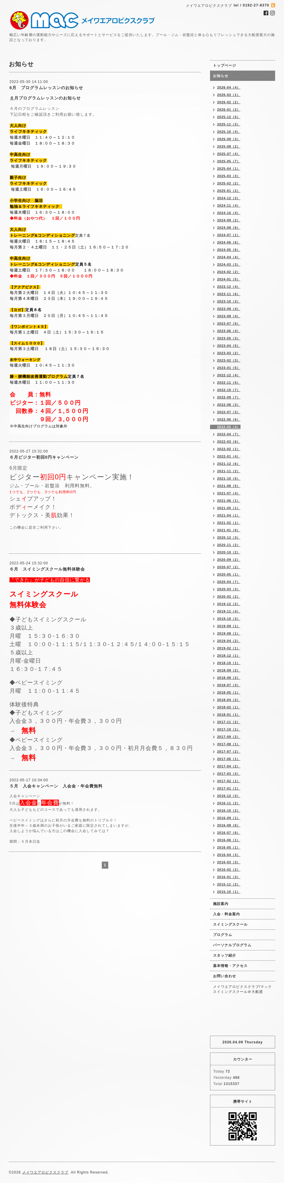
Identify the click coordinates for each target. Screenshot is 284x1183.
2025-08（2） (229, 146)
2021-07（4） (229, 493)
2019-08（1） (229, 633)
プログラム (222, 935)
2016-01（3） (229, 877)
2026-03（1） (229, 95)
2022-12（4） (229, 375)
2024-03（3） (229, 264)
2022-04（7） (229, 434)
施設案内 (220, 904)
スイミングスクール (230, 924)
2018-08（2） (229, 677)
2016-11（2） (229, 803)
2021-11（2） (229, 471)
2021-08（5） (229, 486)
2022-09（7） (229, 397)
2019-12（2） (229, 604)
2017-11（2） (229, 722)
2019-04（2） (229, 641)
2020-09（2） (229, 559)
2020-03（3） (229, 589)
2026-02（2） (229, 102)
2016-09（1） (229, 818)
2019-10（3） (229, 618)
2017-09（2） (229, 736)
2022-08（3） (229, 404)
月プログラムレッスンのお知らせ (47, 98)
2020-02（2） (229, 596)
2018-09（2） (229, 670)
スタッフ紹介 (224, 955)
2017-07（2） (229, 751)
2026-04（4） (229, 87)
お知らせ (220, 76)
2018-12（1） (229, 655)
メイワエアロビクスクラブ (45, 1172)
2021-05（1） (229, 508)
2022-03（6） (229, 441)
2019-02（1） (229, 648)
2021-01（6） (229, 530)
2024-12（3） (229, 198)
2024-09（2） (229, 220)
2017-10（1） (229, 729)
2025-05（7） (229, 161)
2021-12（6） (229, 463)
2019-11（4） (229, 611)
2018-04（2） (229, 700)
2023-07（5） (229, 323)
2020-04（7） (229, 582)
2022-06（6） (229, 419)
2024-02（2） (229, 272)
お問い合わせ (224, 976)
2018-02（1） (229, 707)
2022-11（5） (229, 382)
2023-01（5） (229, 368)
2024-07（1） (229, 235)
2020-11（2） (229, 545)
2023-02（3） (229, 360)
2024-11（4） (229, 205)
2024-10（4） (229, 213)
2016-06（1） (229, 840)
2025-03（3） (229, 176)
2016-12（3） (229, 796)
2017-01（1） (229, 788)
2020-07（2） (229, 567)
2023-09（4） (229, 309)
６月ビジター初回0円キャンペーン (44, 457)
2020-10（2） (229, 552)
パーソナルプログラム (232, 945)
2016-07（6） (229, 832)
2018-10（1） (229, 663)
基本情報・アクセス (230, 966)
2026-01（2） (229, 109)
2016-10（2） (229, 810)
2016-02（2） (229, 869)
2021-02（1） (229, 522)
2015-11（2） (229, 884)
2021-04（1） (229, 515)
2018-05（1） (229, 692)
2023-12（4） (229, 286)
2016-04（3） (229, 855)
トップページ (224, 65)
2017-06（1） (229, 759)
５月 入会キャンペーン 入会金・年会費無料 (56, 786)
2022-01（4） (229, 456)
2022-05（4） (229, 427)
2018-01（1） (229, 714)
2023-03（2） (229, 353)
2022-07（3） (229, 412)
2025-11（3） (229, 124)
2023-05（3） (229, 338)
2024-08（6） (229, 227)
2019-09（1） (229, 626)
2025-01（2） (229, 190)
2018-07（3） (229, 685)
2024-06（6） (229, 242)
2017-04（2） (229, 766)
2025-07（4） (229, 154)
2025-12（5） (229, 117)
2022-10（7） (229, 390)
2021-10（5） (229, 478)
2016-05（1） (229, 847)
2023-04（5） (229, 345)
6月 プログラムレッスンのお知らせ (46, 87)
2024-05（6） (229, 249)
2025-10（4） (229, 131)
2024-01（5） (229, 279)
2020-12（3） (229, 537)
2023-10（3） (229, 301)
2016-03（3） (229, 862)
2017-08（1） (229, 744)
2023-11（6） (229, 294)
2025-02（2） (229, 183)
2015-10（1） (229, 891)
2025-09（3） (229, 139)
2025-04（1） (229, 168)
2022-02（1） (229, 449)
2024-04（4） (229, 257)
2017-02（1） (229, 781)
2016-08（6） (229, 825)
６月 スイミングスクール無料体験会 (47, 569)
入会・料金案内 (226, 914)
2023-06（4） (229, 331)
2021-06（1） (229, 500)
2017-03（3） (229, 773)
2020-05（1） (229, 574)
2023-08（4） (229, 316)
